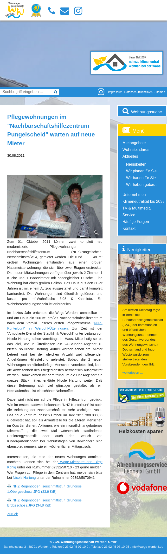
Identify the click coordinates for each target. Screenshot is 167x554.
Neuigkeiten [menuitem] (136, 164)
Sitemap (159, 92)
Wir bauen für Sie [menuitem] (141, 178)
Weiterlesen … (132, 372)
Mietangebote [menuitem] (134, 143)
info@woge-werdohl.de (147, 546)
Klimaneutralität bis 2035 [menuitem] (143, 201)
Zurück (12, 514)
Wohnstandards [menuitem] (135, 150)
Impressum (115, 92)
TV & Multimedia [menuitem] (136, 208)
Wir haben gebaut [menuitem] (141, 184)
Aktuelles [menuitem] (130, 156)
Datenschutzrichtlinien (138, 92)
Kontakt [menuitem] (128, 228)
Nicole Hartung (25, 478)
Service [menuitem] (128, 215)
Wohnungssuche (146, 111)
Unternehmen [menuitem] (134, 195)
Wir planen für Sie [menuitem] (141, 171)
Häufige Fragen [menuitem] (135, 222)
